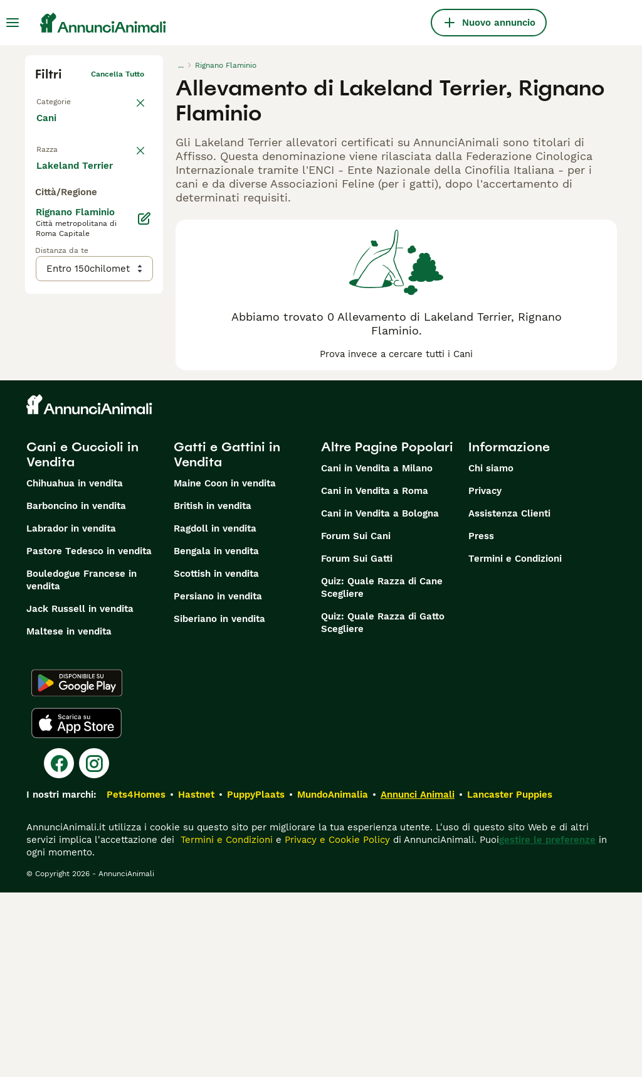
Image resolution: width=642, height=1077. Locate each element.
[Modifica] (144, 479)
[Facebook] (59, 948)
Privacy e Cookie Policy (336, 1024)
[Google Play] (76, 867)
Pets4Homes (136, 979)
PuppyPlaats (256, 979)
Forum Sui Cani (356, 720)
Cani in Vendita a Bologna (380, 698)
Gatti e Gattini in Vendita (227, 639)
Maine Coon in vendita (225, 667)
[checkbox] (42, 215)
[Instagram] (94, 948)
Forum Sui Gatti (356, 743)
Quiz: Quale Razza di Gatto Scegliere (383, 807)
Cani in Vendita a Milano (377, 652)
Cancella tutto (117, 74)
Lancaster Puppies (509, 979)
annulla (130, 154)
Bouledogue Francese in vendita (81, 764)
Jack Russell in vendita (80, 793)
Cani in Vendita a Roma (374, 675)
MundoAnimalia (332, 979)
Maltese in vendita (69, 816)
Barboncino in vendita (76, 690)
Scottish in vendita (216, 758)
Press (481, 720)
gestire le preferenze (547, 1024)
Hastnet (196, 979)
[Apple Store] (76, 907)
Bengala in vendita (216, 735)
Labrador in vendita (71, 713)
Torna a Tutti (59, 99)
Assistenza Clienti (509, 698)
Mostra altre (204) (88, 425)
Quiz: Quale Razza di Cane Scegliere (382, 772)
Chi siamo (490, 652)
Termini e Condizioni (515, 743)
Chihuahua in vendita (74, 667)
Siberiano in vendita (219, 803)
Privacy (485, 675)
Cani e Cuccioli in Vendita (82, 639)
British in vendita (212, 690)
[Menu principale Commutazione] (12, 22)
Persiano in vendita (218, 780)
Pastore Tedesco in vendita (89, 735)
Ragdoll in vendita (215, 713)
